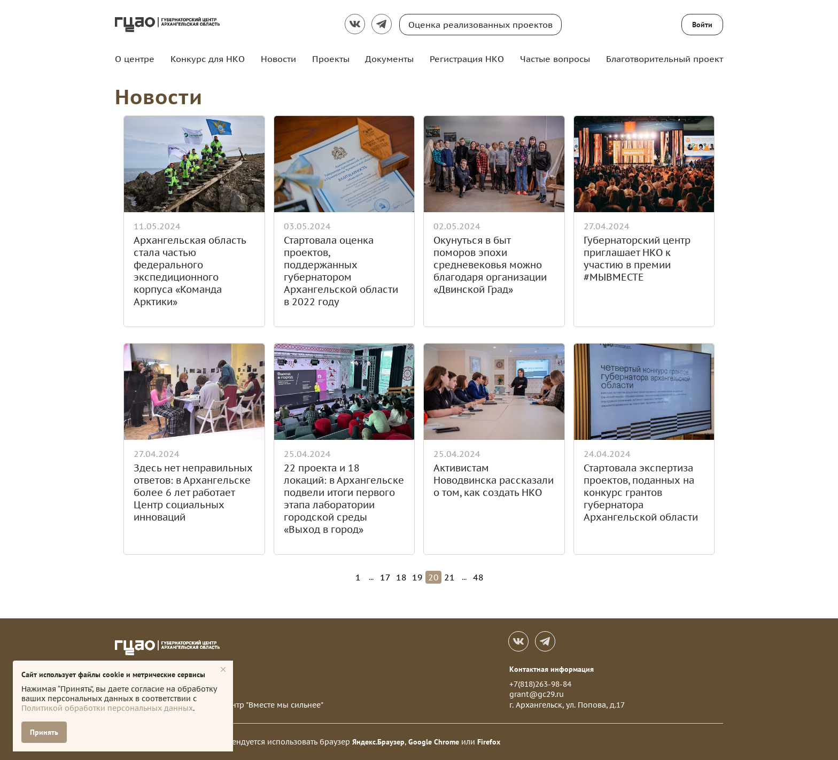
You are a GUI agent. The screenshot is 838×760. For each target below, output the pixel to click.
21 (449, 577)
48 (478, 577)
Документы (389, 58)
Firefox (488, 742)
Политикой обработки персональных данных (107, 708)
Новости (278, 58)
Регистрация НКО (467, 58)
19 (417, 577)
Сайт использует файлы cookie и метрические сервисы (113, 674)
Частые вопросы (555, 58)
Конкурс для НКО (207, 58)
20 (433, 577)
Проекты (331, 58)
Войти (702, 24)
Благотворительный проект (664, 58)
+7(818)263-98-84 (540, 684)
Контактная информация (551, 669)
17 (385, 577)
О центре (134, 58)
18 (401, 577)
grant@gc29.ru (536, 694)
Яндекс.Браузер (378, 742)
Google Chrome (433, 742)
